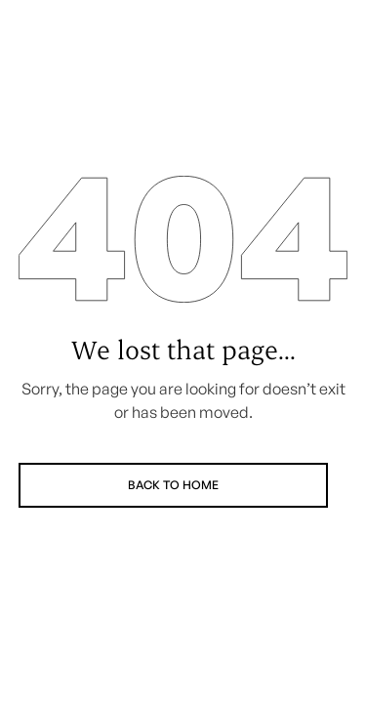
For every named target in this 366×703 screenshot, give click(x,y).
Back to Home (173, 484)
